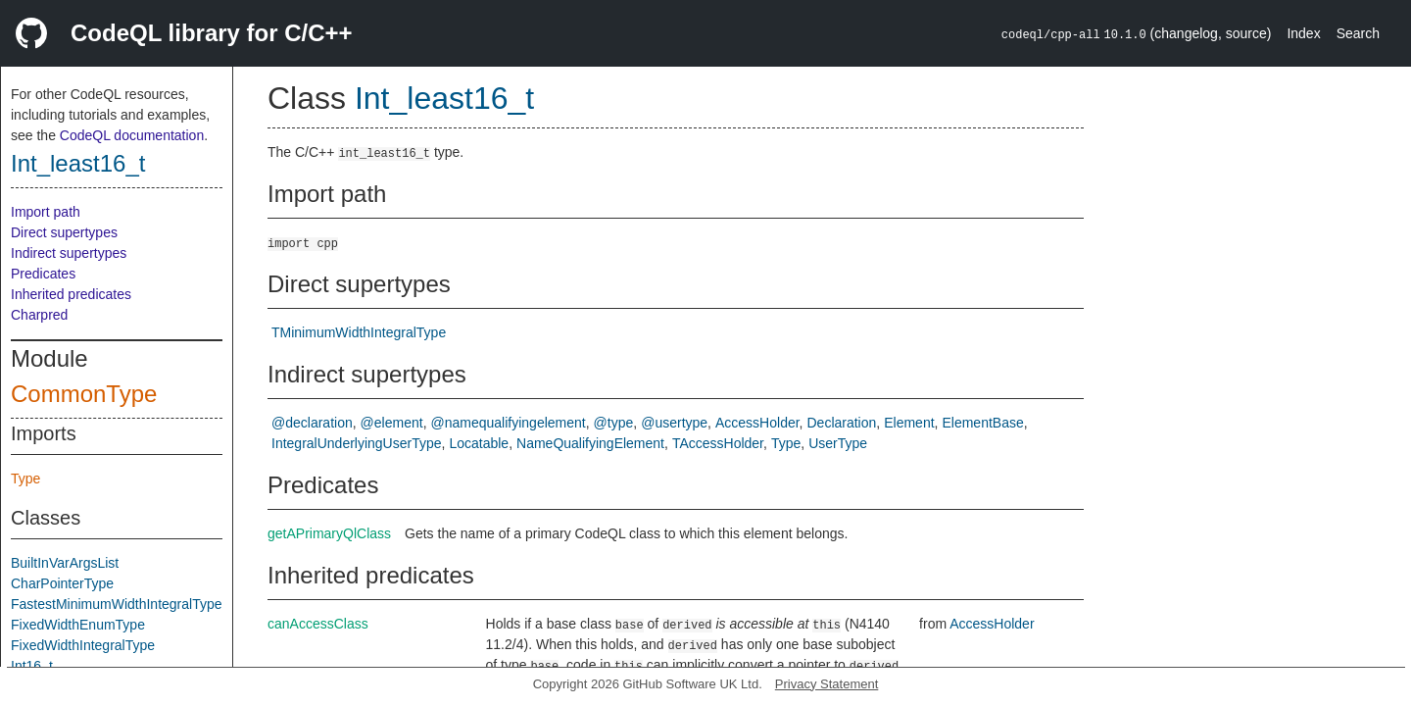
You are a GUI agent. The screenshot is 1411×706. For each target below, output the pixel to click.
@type (614, 422)
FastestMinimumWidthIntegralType (116, 604)
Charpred (39, 315)
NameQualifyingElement (590, 443)
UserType (837, 443)
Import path (45, 212)
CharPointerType (62, 583)
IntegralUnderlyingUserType (356, 443)
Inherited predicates (71, 294)
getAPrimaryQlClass (329, 533)
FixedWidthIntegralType (83, 645)
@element (392, 422)
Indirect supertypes (68, 253)
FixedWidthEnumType (78, 624)
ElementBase (982, 422)
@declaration (312, 422)
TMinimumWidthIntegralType (358, 332)
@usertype (674, 422)
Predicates (43, 273)
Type (25, 478)
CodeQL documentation (132, 135)
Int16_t (32, 666)
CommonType (84, 393)
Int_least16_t (78, 163)
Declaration (841, 422)
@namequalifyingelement (508, 422)
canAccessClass (318, 623)
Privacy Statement (827, 684)
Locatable (479, 443)
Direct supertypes (64, 232)
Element (909, 422)
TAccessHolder (717, 443)
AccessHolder (757, 422)
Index (1303, 33)
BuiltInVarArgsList (65, 563)
